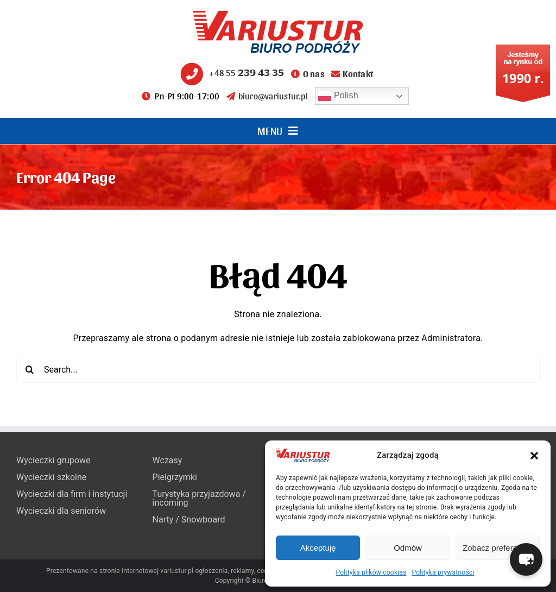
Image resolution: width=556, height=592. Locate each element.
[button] (534, 455)
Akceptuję (318, 547)
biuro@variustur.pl (267, 96)
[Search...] (278, 369)
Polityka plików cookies (371, 572)
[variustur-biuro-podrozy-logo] (278, 15)
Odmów (408, 547)
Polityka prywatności (443, 572)
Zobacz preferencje (497, 547)
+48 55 (231, 72)
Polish (338, 96)
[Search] (29, 369)
